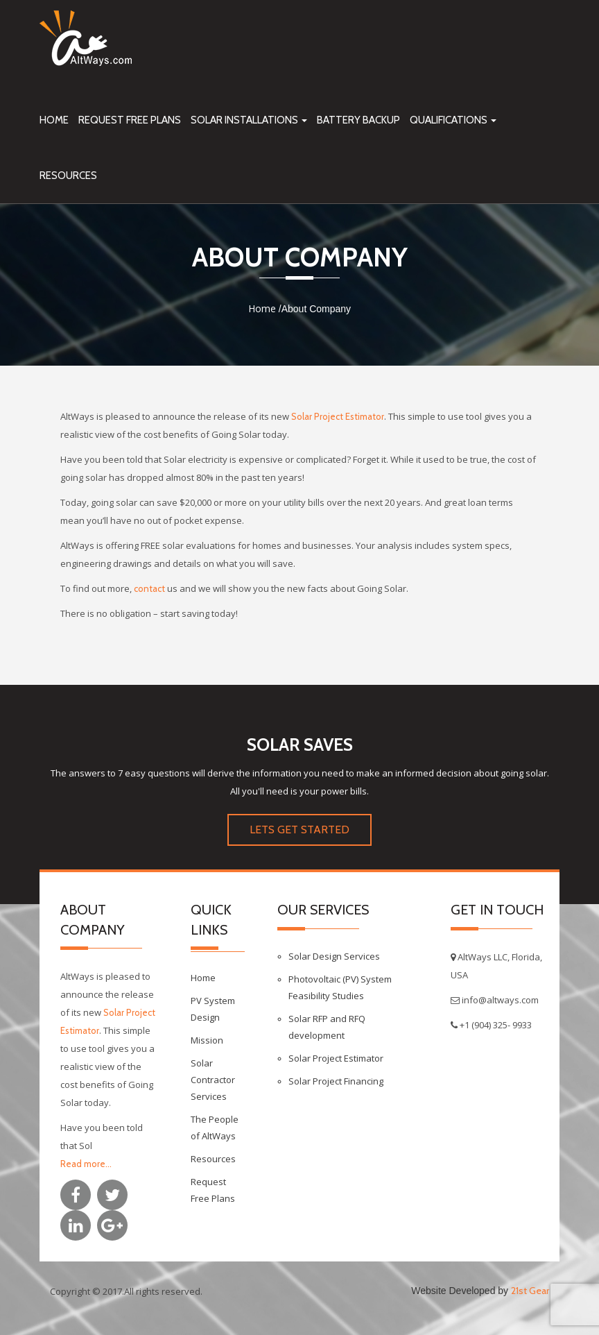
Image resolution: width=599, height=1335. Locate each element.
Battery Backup (358, 120)
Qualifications (453, 120)
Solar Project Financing (335, 1081)
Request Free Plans (129, 120)
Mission (207, 1040)
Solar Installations (249, 120)
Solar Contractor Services (213, 1080)
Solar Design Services (334, 956)
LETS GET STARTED (299, 829)
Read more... (86, 1163)
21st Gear (530, 1290)
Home (54, 120)
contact (149, 588)
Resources (68, 175)
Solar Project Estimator (337, 416)
